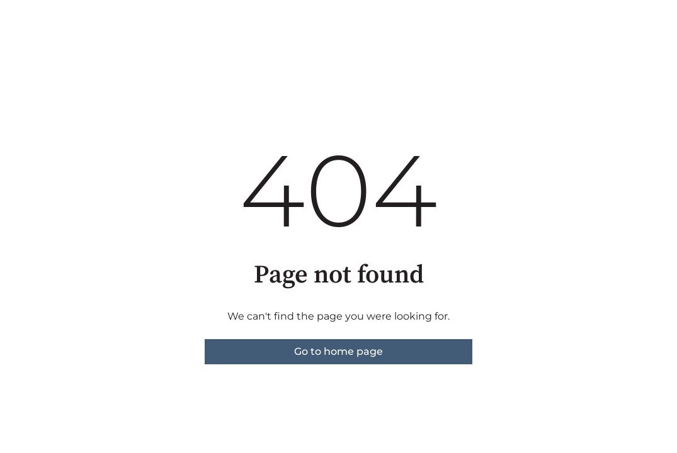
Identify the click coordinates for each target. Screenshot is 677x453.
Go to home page (338, 351)
